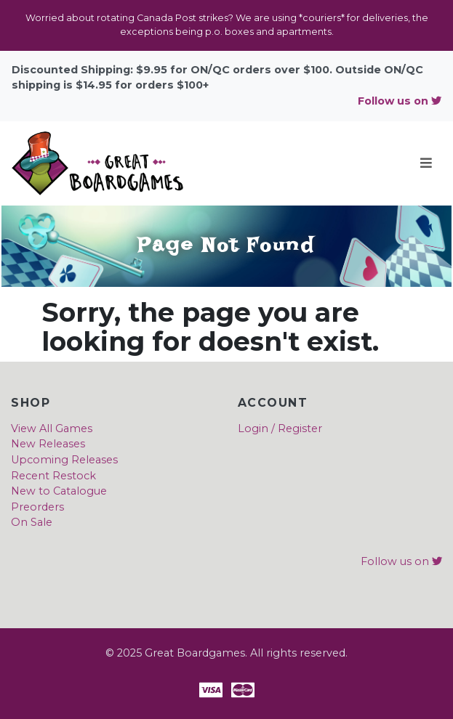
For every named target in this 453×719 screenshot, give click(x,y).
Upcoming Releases (64, 459)
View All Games (51, 428)
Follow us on (399, 100)
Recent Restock (53, 475)
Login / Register (280, 428)
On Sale (31, 522)
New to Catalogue (59, 490)
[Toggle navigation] (426, 163)
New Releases (48, 443)
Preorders (37, 506)
